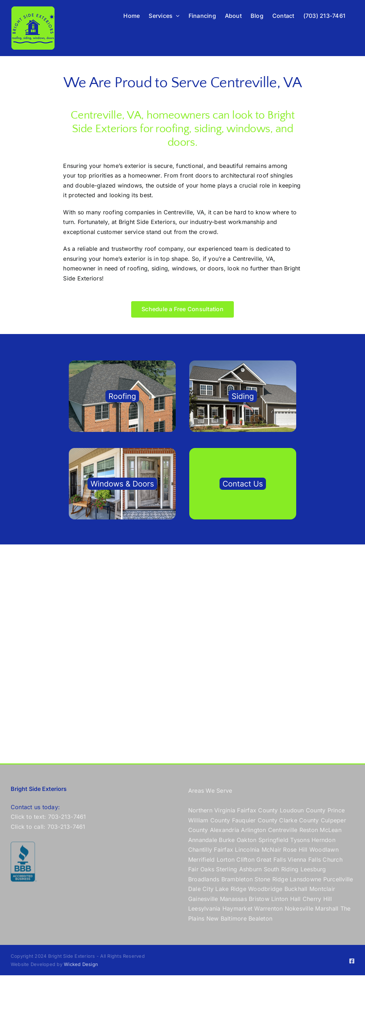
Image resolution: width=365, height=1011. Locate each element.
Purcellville (338, 879)
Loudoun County (302, 810)
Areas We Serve (210, 790)
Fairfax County (257, 810)
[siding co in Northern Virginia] (242, 363)
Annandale (202, 839)
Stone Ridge (271, 879)
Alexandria (224, 829)
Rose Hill (295, 849)
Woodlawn (324, 849)
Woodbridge (265, 888)
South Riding (281, 869)
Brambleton (237, 879)
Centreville (283, 829)
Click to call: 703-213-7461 (48, 826)
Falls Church (325, 859)
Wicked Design (81, 964)
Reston (308, 829)
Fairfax (223, 849)
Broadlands (203, 879)
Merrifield (201, 859)
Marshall (326, 908)
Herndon (323, 839)
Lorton (226, 859)
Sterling (226, 869)
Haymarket (237, 908)
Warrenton (268, 908)
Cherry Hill (317, 898)
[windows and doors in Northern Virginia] (122, 450)
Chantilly (200, 849)
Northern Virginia (211, 810)
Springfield (273, 839)
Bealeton (260, 918)
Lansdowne (305, 879)
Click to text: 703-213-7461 (48, 816)
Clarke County (299, 820)
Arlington (253, 829)
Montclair (322, 888)
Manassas (233, 898)
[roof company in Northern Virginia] (122, 363)
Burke (227, 839)
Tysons (299, 839)
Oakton (246, 839)
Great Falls (271, 859)
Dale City (201, 888)
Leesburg (313, 869)
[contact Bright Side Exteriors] (242, 450)
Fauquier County (255, 820)
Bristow (259, 898)
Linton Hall (286, 898)
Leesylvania (204, 908)
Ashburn (250, 869)
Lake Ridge (230, 888)
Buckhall (296, 888)
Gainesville (203, 898)
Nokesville (299, 908)
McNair (271, 849)
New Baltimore (226, 918)
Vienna (297, 859)
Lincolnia (247, 849)
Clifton (245, 859)
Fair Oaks (201, 869)
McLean (330, 829)
